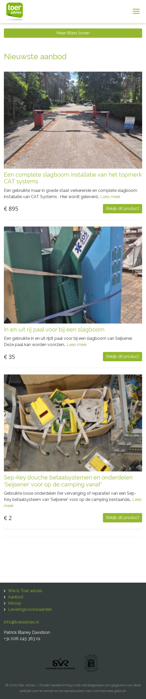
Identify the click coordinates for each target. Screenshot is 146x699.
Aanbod (15, 597)
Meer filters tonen (73, 33)
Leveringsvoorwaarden (30, 609)
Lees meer (110, 196)
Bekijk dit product (122, 208)
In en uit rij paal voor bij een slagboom (54, 329)
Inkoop (14, 603)
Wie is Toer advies (25, 590)
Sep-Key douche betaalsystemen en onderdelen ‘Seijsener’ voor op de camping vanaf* (68, 480)
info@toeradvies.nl (21, 622)
